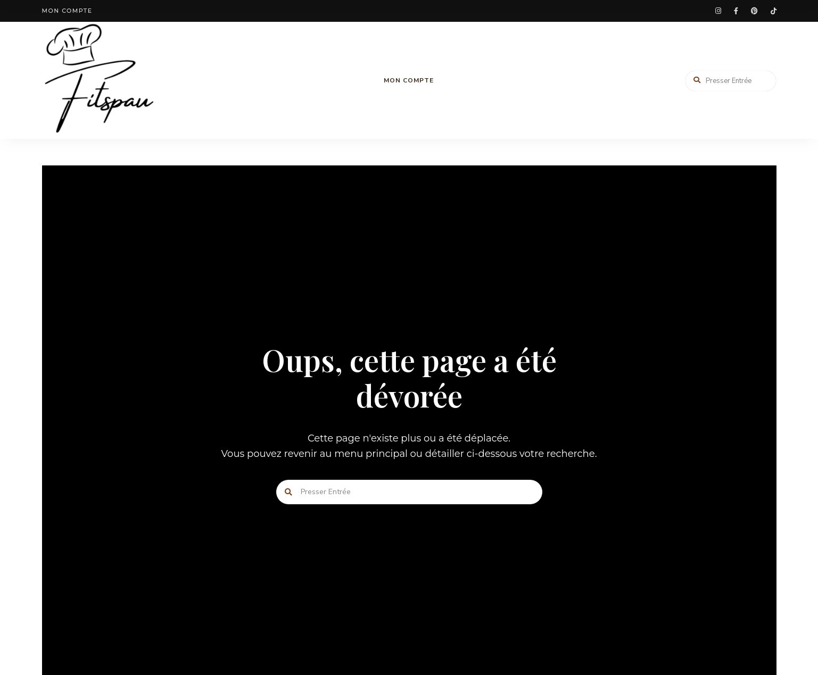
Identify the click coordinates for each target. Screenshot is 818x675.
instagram (718, 10)
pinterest (754, 10)
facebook (736, 10)
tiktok (773, 10)
